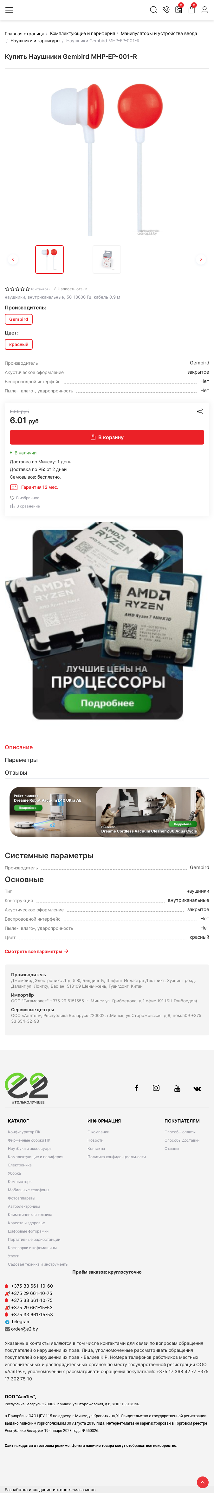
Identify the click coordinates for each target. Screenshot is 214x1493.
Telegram (17, 1321)
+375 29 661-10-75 (31, 1293)
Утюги (13, 1256)
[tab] (107, 747)
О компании (98, 1132)
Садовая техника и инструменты (38, 1264)
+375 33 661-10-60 (32, 1286)
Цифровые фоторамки (28, 1231)
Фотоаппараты (21, 1198)
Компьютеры (20, 1181)
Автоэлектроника (24, 1206)
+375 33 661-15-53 (32, 1314)
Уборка (14, 1173)
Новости (95, 1140)
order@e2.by (24, 1328)
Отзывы (172, 1148)
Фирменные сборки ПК (29, 1140)
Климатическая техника (30, 1214)
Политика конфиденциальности (117, 1156)
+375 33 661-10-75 (32, 1300)
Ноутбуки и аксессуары (30, 1148)
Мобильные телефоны (28, 1189)
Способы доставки (182, 1140)
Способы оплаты (180, 1132)
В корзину (107, 437)
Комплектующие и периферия (35, 1156)
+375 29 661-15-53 (32, 1307)
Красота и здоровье (26, 1222)
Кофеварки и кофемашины (32, 1247)
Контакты (96, 1148)
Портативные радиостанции (34, 1239)
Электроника (20, 1165)
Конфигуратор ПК (24, 1132)
